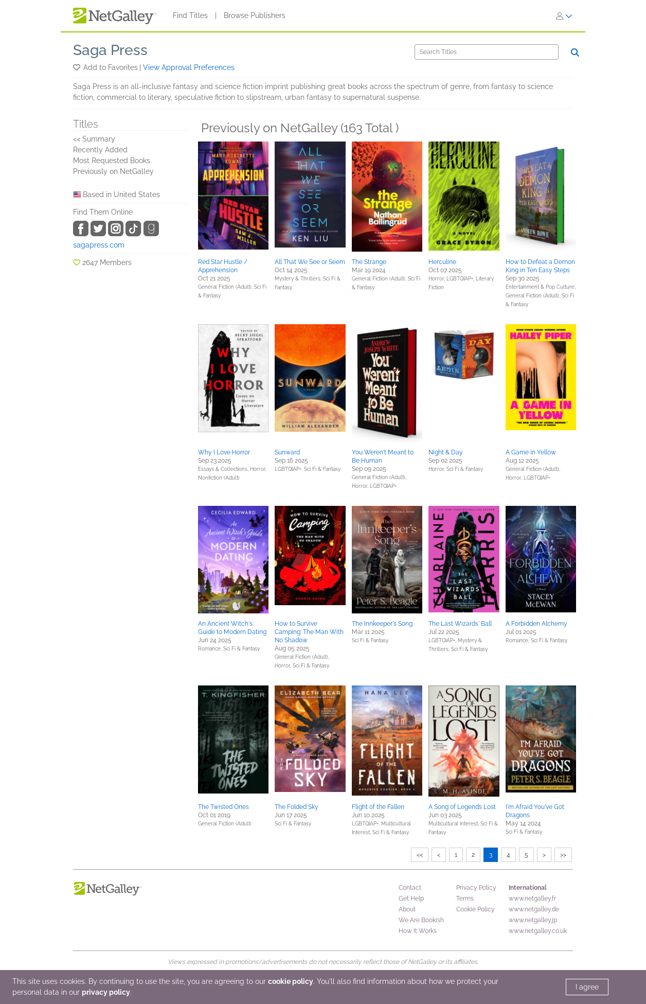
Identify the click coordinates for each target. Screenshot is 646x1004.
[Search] (487, 52)
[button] (77, 67)
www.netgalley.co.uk (538, 931)
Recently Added (100, 150)
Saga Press (110, 50)
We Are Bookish (421, 920)
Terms (465, 898)
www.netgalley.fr (532, 898)
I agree (587, 987)
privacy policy (106, 992)
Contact (410, 887)
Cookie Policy (475, 909)
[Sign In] (564, 16)
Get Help (411, 898)
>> (563, 854)
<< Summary (94, 139)
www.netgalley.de (534, 909)
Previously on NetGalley (113, 171)
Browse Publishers (254, 15)
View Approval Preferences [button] (189, 67)
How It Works (418, 931)
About (407, 909)
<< (420, 854)
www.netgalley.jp (533, 920)
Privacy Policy (476, 887)
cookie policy (290, 981)
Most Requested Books (111, 160)
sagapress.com (98, 245)
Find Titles (190, 15)
